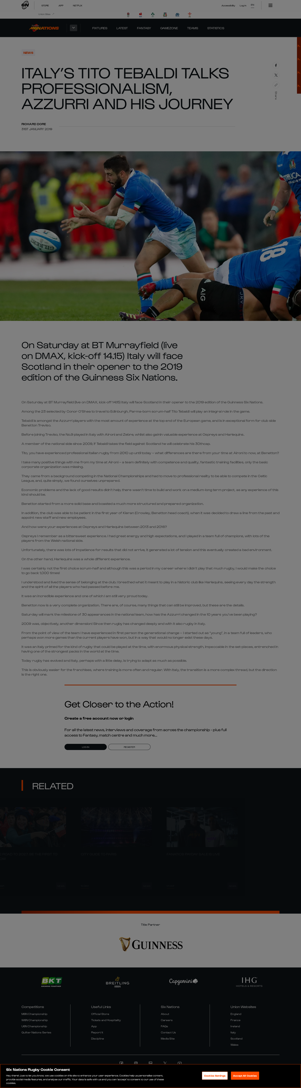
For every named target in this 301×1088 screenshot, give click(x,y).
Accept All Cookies (245, 1075)
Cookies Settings (215, 1075)
